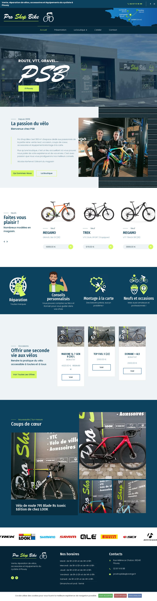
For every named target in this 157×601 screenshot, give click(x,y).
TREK (86, 233)
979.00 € (90, 247)
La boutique (46, 173)
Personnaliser (135, 595)
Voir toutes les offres (24, 374)
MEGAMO (49, 233)
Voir (71, 377)
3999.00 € (131, 247)
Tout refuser (120, 595)
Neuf (52, 228)
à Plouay (29, 88)
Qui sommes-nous (22, 173)
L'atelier (98, 29)
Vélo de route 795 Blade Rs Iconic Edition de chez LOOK (41, 507)
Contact (113, 29)
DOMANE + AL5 (132, 354)
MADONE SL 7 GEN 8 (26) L (70, 355)
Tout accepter (105, 595)
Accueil (43, 29)
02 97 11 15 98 (135, 4)
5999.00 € (51, 247)
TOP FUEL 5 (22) (102, 354)
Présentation (60, 29)
